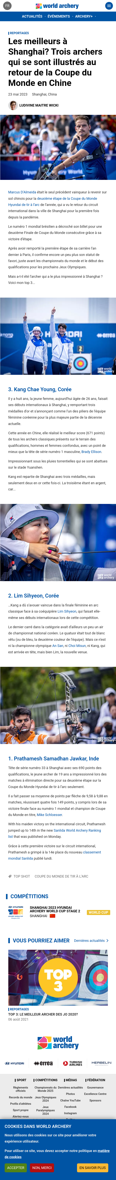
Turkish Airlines (72, 1063)
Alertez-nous (21, 1116)
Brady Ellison (91, 452)
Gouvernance (95, 1087)
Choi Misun (77, 646)
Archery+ (83, 16)
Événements (59, 16)
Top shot (22, 876)
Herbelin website (101, 1063)
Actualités (32, 16)
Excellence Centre (95, 1094)
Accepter (15, 1168)
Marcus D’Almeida (22, 192)
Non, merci (42, 1168)
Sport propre (20, 1110)
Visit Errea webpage (43, 1063)
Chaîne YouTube (70, 1100)
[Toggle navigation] (109, 6)
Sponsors (95, 1100)
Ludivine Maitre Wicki (38, 105)
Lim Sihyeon (28, 596)
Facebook (70, 1107)
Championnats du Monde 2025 (45, 1089)
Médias (71, 1080)
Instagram (70, 1113)
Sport (21, 1080)
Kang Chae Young (34, 389)
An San (57, 646)
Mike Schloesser (49, 815)
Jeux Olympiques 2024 (45, 1099)
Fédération (96, 1080)
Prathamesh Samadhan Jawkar (50, 759)
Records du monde (20, 1097)
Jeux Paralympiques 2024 (45, 1111)
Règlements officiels (20, 1089)
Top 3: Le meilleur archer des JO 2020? (43, 1014)
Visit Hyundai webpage (14, 1063)
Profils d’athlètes (20, 1104)
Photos (70, 1094)
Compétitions (46, 1080)
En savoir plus (93, 1168)
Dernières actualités (89, 941)
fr (7, 6)
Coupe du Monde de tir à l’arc (61, 876)
